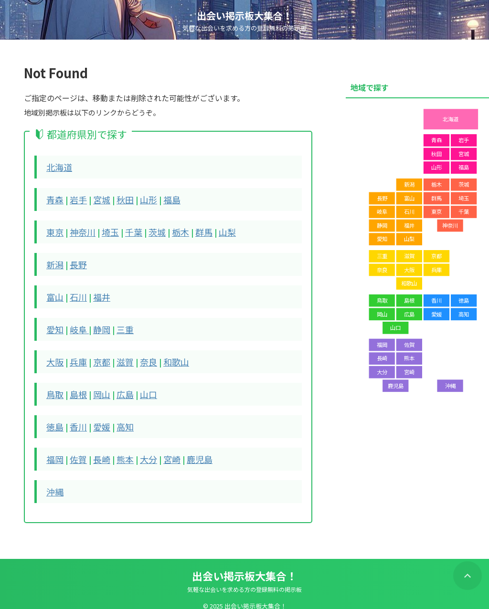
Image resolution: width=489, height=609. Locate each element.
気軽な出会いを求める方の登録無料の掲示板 (244, 579)
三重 (118, 324)
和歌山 (165, 355)
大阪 (54, 355)
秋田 (118, 198)
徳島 (54, 418)
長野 (75, 261)
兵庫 (75, 355)
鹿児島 (186, 450)
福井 (97, 292)
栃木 (169, 229)
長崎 (97, 450)
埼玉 (104, 229)
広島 (118, 387)
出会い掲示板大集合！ (244, 15)
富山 (54, 292)
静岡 (97, 324)
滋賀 (118, 355)
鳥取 (54, 387)
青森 (54, 198)
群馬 (190, 229)
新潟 (54, 261)
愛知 (54, 324)
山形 (140, 198)
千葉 (126, 229)
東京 (54, 229)
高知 (118, 418)
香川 (75, 418)
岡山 (97, 387)
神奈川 (79, 229)
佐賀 (75, 450)
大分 (140, 450)
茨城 (147, 229)
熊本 (118, 450)
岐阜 (76, 324)
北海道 (57, 166)
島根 (75, 387)
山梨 (212, 229)
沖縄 (54, 481)
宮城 (97, 198)
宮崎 (161, 450)
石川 (75, 292)
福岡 (54, 450)
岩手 (75, 198)
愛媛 (97, 418)
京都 (97, 355)
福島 (161, 198)
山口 (140, 387)
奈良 (140, 355)
